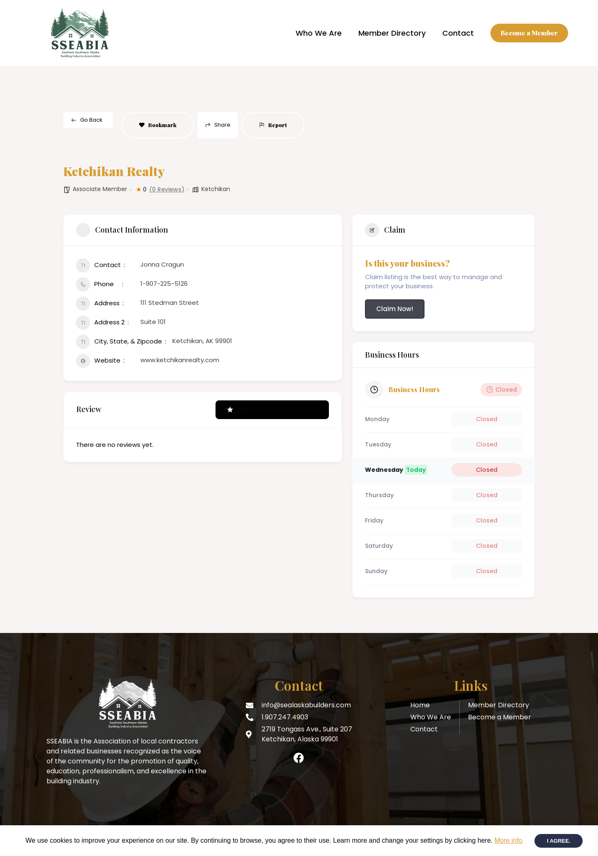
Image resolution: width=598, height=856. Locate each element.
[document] (299, 428)
